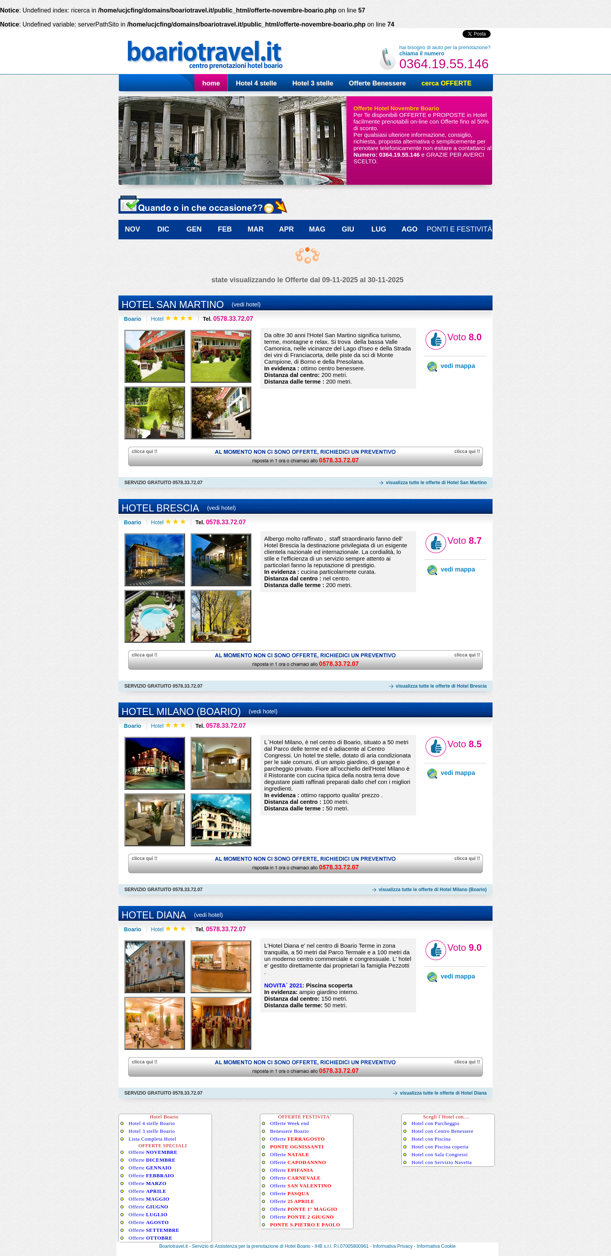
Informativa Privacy (393, 1246)
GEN (193, 229)
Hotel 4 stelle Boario (152, 1123)
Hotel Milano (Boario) (181, 711)
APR (286, 229)
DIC (163, 229)
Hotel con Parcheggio (435, 1123)
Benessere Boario (289, 1131)
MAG (317, 229)
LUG (378, 229)
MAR (256, 229)
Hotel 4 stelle (256, 83)
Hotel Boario (298, 1246)
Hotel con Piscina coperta (439, 1147)
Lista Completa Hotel (152, 1139)
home (211, 83)
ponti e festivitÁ (459, 229)
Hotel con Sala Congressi (439, 1154)
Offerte (153, 1152)
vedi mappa (458, 366)
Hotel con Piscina (431, 1139)
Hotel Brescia (160, 507)
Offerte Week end (289, 1123)
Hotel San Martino (173, 304)
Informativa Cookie (436, 1246)
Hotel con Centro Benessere (442, 1131)
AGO (409, 229)
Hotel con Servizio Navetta (441, 1162)
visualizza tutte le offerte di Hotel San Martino (436, 482)
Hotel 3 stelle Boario (152, 1131)
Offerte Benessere (377, 83)
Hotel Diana (154, 914)
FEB (225, 229)
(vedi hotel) (246, 304)
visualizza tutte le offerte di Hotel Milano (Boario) (433, 889)
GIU (348, 229)
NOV (132, 229)
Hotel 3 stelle (312, 83)
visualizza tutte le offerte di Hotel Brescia (441, 686)
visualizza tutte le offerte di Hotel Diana (443, 1093)
